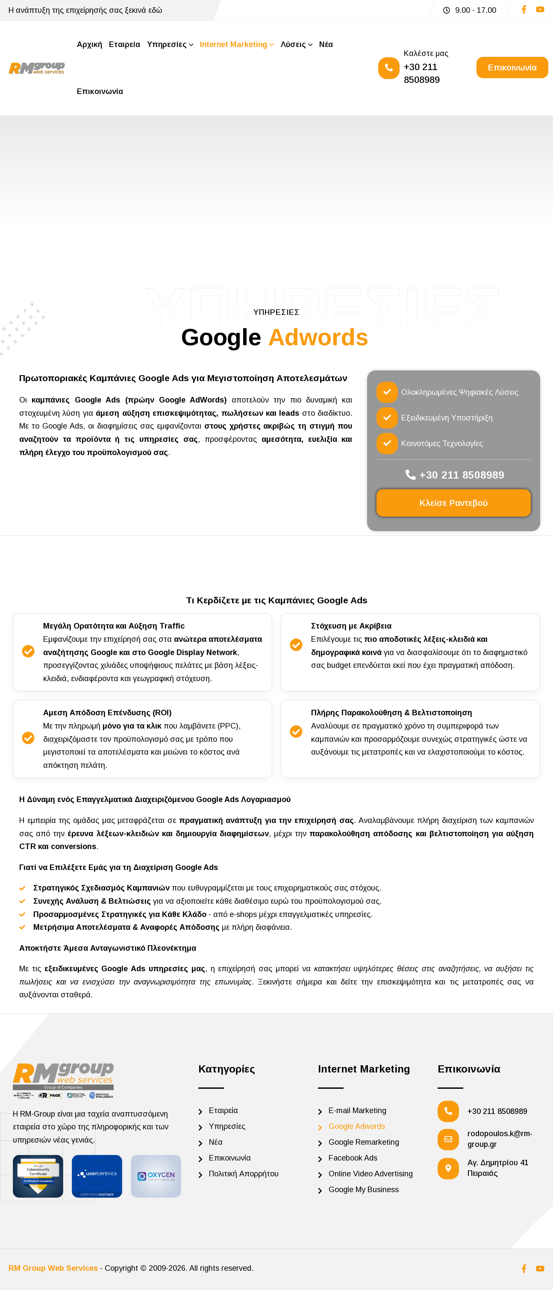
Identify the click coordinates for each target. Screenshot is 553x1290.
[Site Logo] (37, 68)
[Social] (524, 11)
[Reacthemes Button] (512, 67)
